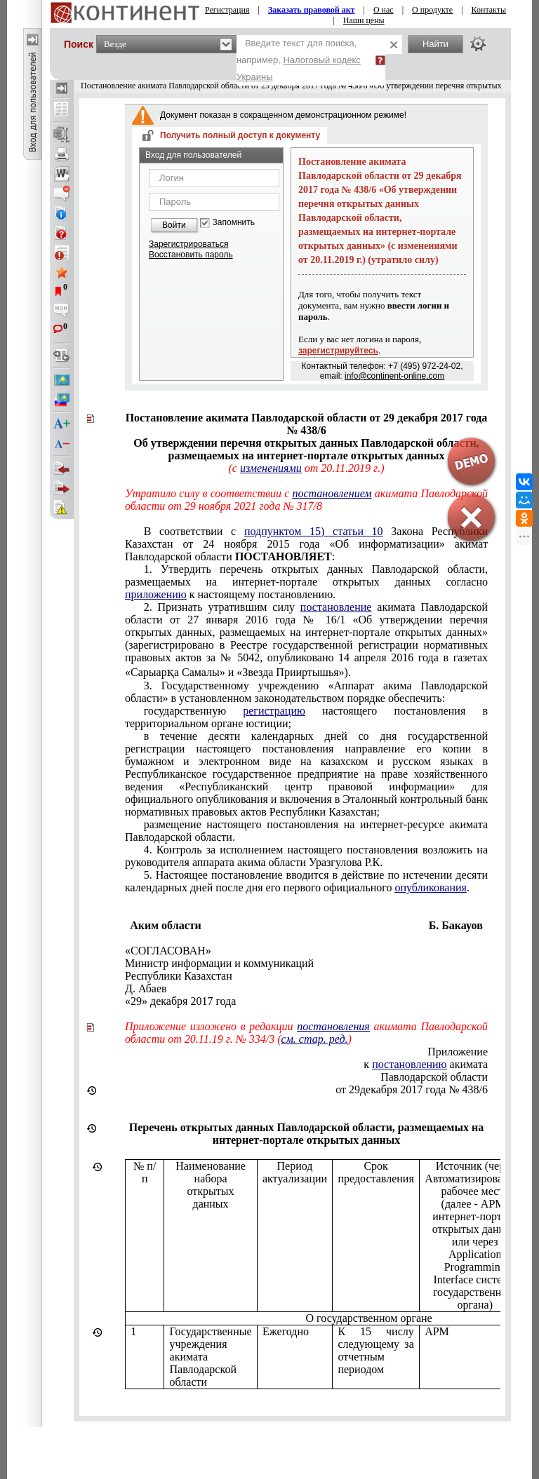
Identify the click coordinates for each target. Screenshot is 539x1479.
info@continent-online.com (394, 376)
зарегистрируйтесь (338, 351)
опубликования (430, 887)
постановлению (409, 1064)
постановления (333, 1026)
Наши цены (364, 20)
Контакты (489, 10)
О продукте (432, 10)
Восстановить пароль (191, 254)
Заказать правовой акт (311, 10)
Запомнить (234, 222)
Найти (435, 44)
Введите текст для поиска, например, (299, 60)
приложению (156, 594)
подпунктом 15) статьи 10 (313, 531)
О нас (383, 10)
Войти (174, 225)
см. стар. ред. (314, 1039)
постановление (336, 607)
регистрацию (274, 711)
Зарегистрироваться (188, 244)
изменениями (271, 468)
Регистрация (227, 10)
